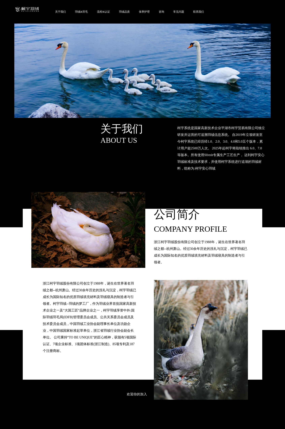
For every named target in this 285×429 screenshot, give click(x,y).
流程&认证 (103, 11)
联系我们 (198, 11)
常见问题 (178, 11)
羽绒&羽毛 (81, 11)
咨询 (161, 11)
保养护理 (144, 11)
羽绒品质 (124, 11)
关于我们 (60, 11)
